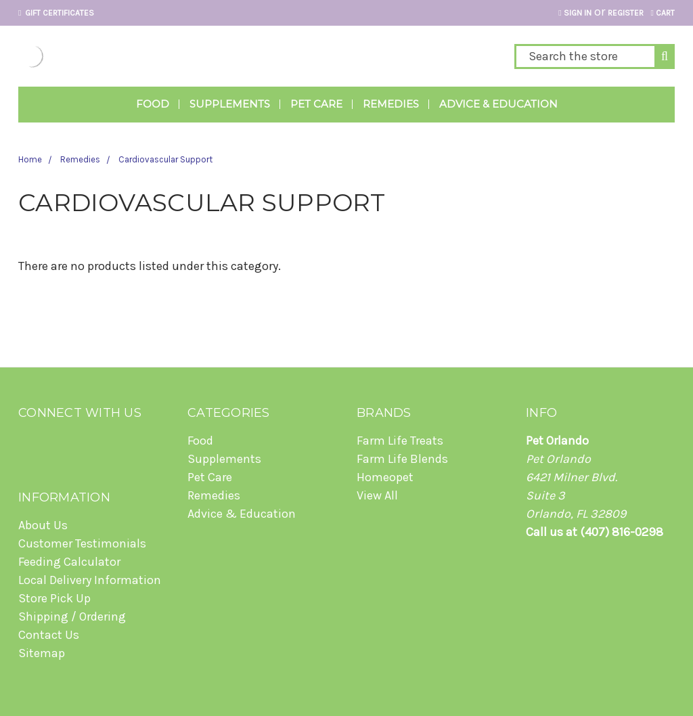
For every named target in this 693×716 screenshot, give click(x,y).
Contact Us (48, 634)
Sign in (574, 13)
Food (152, 103)
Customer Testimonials (82, 543)
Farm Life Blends (402, 458)
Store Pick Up (54, 598)
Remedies (391, 103)
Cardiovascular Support (165, 159)
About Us (43, 525)
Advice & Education (498, 103)
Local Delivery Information (89, 580)
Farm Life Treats (400, 440)
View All (377, 495)
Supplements (229, 103)
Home (30, 159)
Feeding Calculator (69, 561)
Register (626, 13)
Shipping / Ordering (72, 616)
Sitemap (41, 653)
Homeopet (385, 477)
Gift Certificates (56, 13)
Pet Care (316, 103)
